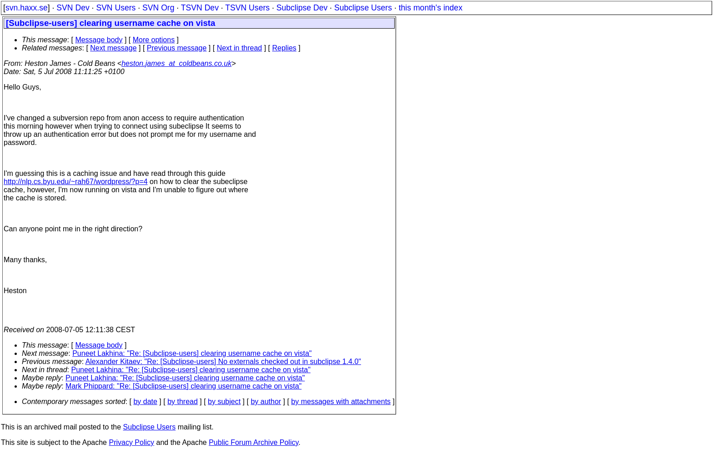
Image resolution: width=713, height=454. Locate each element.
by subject (224, 401)
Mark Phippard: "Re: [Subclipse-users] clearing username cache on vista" (183, 386)
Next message (113, 48)
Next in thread (239, 48)
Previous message (177, 48)
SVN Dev (72, 7)
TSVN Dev (200, 7)
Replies (284, 48)
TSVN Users (247, 7)
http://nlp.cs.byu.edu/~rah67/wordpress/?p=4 (76, 181)
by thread (182, 401)
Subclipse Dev (301, 7)
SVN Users (116, 7)
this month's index (430, 7)
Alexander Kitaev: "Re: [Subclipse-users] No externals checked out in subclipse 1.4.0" (223, 361)
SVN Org (158, 7)
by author (266, 401)
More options (154, 40)
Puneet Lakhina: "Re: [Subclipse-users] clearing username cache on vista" (191, 353)
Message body (98, 40)
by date (145, 401)
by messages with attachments (341, 401)
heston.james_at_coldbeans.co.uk (176, 63)
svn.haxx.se (26, 7)
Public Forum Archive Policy (253, 442)
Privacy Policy (131, 442)
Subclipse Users (363, 7)
